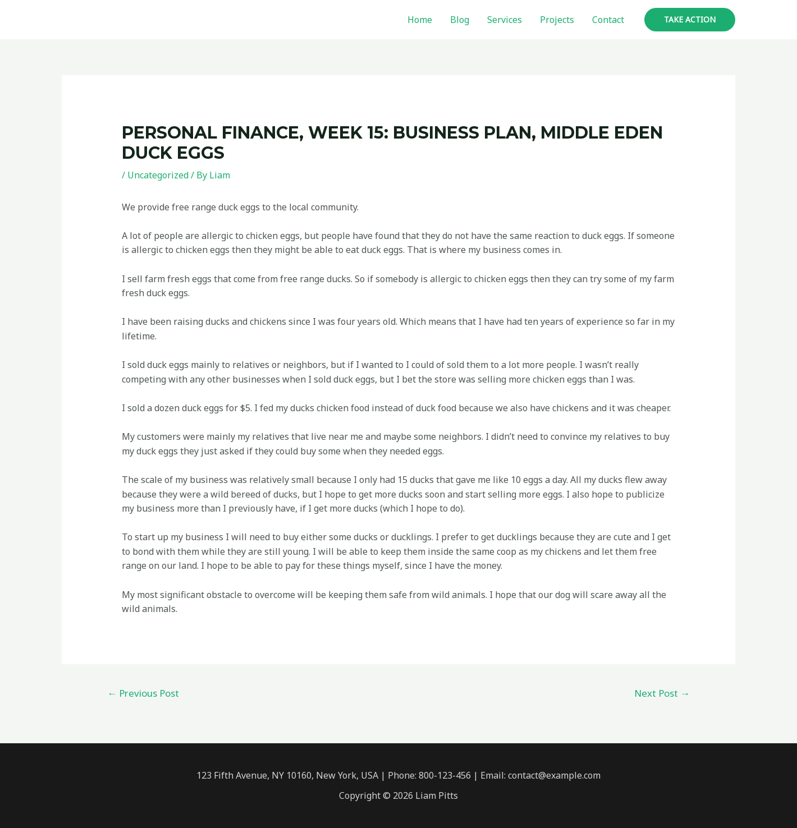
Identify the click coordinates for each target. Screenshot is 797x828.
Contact (608, 19)
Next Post (662, 693)
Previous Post (143, 693)
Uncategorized (158, 175)
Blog (459, 19)
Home (419, 19)
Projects (557, 19)
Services (504, 19)
